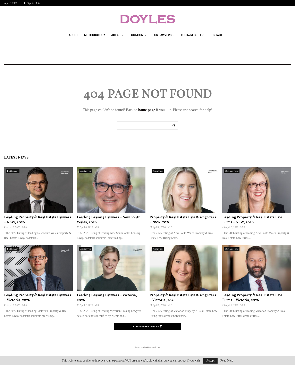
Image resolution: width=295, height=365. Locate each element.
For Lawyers (162, 35)
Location (136, 35)
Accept (210, 360)
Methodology (94, 35)
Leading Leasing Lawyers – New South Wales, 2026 (109, 220)
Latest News (16, 157)
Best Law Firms (231, 171)
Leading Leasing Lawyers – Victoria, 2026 (107, 298)
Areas (115, 35)
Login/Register (192, 35)
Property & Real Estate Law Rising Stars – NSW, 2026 (183, 220)
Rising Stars (158, 171)
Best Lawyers (12, 171)
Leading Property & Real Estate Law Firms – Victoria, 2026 (252, 298)
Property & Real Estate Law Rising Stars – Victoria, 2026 (183, 298)
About (73, 35)
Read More (226, 360)
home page (146, 110)
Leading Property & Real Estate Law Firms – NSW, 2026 (252, 220)
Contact (216, 35)
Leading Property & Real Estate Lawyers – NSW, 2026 (37, 220)
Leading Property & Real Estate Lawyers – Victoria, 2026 (37, 298)
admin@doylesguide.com (151, 347)
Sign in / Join (32, 3)
